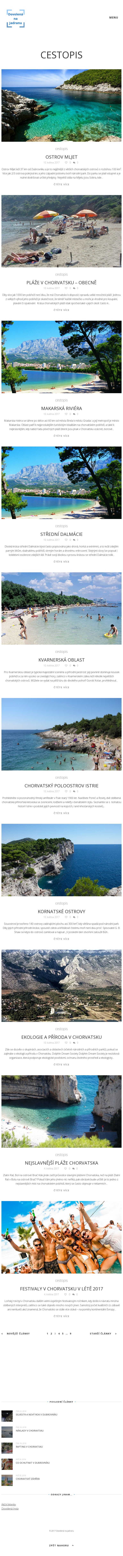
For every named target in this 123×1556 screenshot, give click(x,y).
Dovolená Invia (9, 1508)
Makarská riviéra (61, 408)
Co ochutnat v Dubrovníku (33, 1462)
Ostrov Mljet (61, 157)
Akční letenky (8, 1504)
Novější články (15, 1333)
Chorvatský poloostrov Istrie (61, 785)
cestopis (61, 148)
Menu (113, 17)
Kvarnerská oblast (61, 660)
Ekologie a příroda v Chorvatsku (61, 1037)
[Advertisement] (61, 1371)
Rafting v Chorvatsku (29, 1446)
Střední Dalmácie (61, 534)
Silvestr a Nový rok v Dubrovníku (36, 1414)
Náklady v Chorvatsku (30, 1430)
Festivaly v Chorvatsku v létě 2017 (61, 1289)
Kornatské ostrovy (61, 911)
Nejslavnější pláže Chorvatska (61, 1163)
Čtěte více (62, 184)
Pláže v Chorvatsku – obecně (61, 282)
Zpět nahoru (61, 1545)
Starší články (103, 1333)
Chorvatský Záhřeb (28, 1478)
